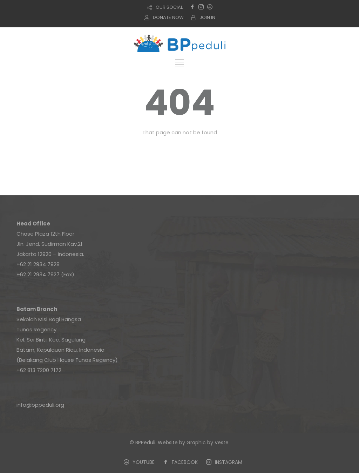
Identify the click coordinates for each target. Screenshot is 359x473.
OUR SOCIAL (169, 7)
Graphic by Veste (208, 442)
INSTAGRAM (228, 462)
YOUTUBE (144, 462)
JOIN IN (207, 17)
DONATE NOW (168, 17)
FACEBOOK (185, 462)
